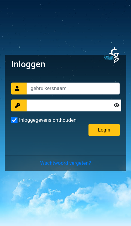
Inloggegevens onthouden (48, 120)
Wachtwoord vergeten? (65, 163)
